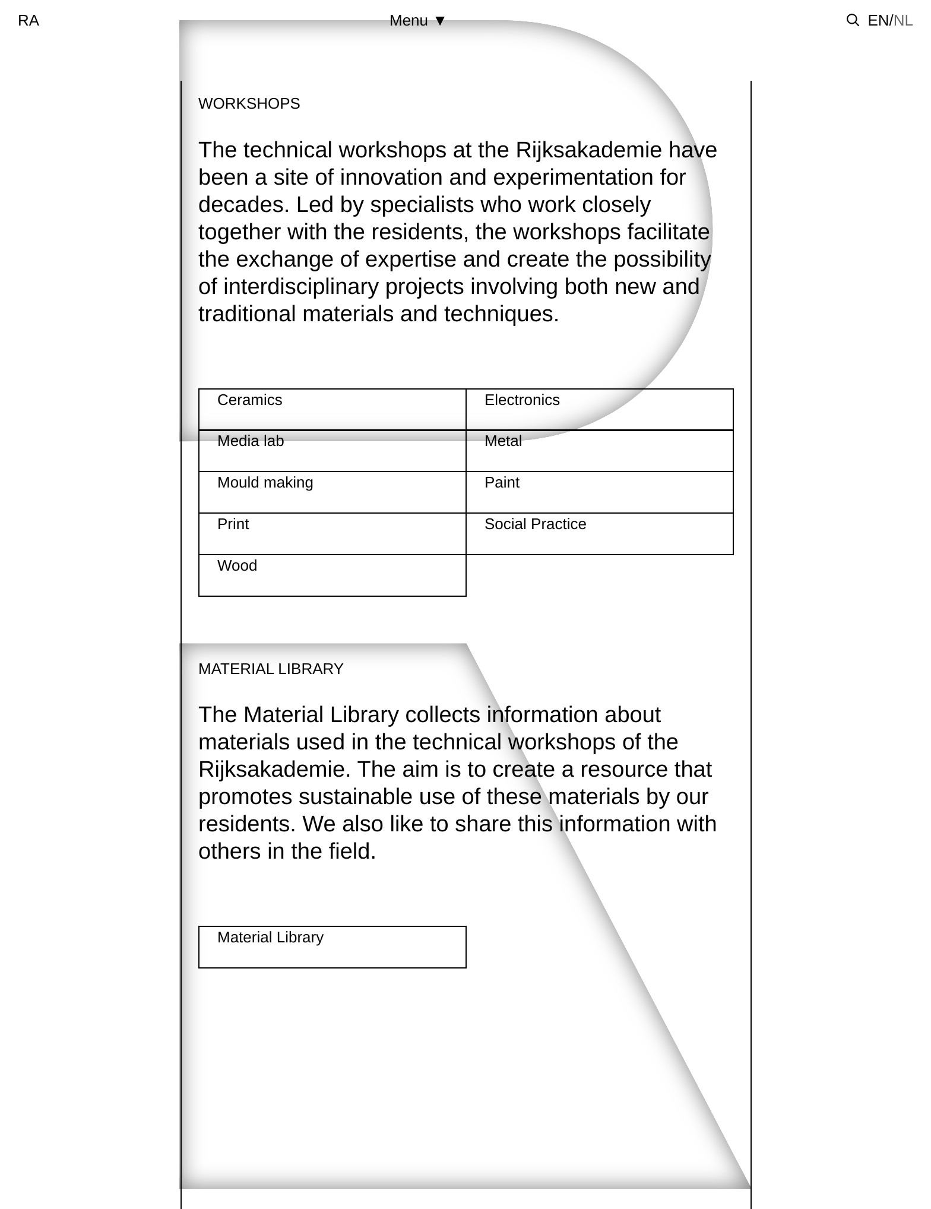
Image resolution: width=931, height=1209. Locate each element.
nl (903, 20)
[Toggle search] (853, 20)
